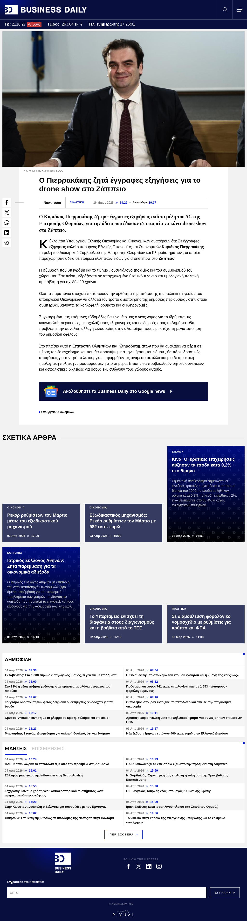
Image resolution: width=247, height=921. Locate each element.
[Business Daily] (63, 863)
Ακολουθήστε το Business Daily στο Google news (108, 391)
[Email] (106, 892)
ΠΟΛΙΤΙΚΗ (77, 202)
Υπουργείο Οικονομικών (57, 412)
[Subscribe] (223, 892)
